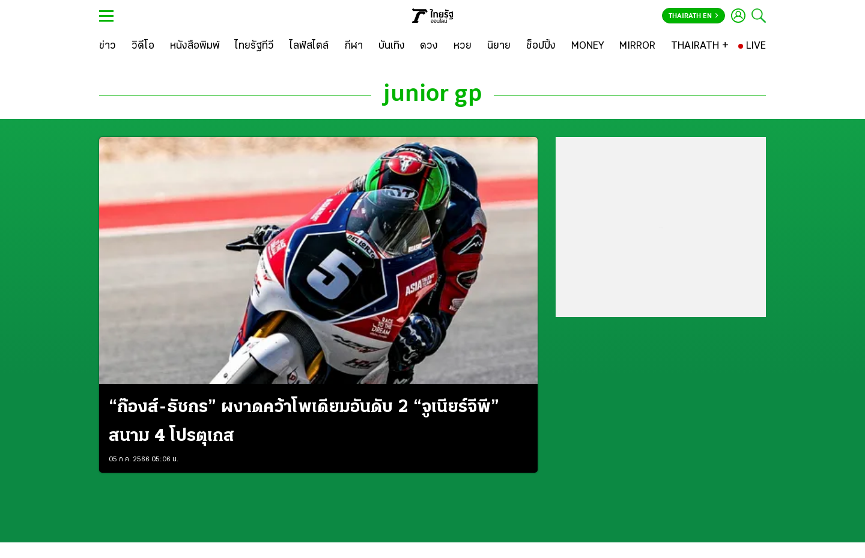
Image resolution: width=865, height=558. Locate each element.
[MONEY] (587, 46)
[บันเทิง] (391, 46)
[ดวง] (429, 46)
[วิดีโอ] (143, 46)
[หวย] (463, 46)
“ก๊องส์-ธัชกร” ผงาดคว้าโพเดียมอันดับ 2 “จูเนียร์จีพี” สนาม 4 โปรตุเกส (304, 422)
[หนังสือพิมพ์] (195, 46)
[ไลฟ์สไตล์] (309, 46)
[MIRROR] (637, 46)
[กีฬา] (353, 46)
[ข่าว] (107, 46)
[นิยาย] (499, 46)
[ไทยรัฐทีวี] (254, 46)
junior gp (432, 95)
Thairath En (693, 16)
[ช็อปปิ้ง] (541, 46)
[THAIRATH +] (700, 46)
